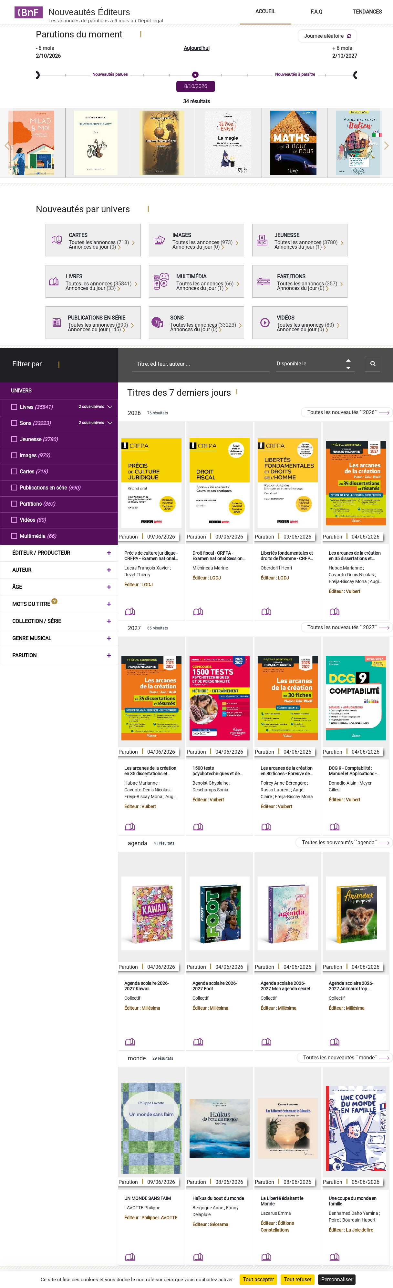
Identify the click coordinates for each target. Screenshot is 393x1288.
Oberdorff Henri (276, 567)
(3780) (50, 439)
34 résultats (196, 101)
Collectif (132, 998)
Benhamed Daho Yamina (354, 1213)
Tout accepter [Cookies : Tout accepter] (258, 1279)
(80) (41, 520)
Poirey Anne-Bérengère (284, 783)
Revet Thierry (137, 574)
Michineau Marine (210, 567)
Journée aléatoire (329, 36)
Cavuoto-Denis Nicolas (352, 574)
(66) (51, 536)
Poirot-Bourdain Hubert (352, 1220)
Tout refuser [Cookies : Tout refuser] (297, 1279)
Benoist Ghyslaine (210, 783)
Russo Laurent (276, 789)
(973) (44, 455)
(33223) (42, 423)
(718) (42, 471)
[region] (196, 145)
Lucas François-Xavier (147, 567)
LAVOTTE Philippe (142, 1207)
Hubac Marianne (346, 567)
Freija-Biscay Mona (348, 581)
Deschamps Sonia (210, 789)
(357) (49, 503)
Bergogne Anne (208, 1207)
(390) (74, 487)
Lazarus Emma (276, 1213)
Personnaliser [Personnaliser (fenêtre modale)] (336, 1279)
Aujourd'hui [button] (197, 48)
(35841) (44, 407)
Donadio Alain (343, 783)
